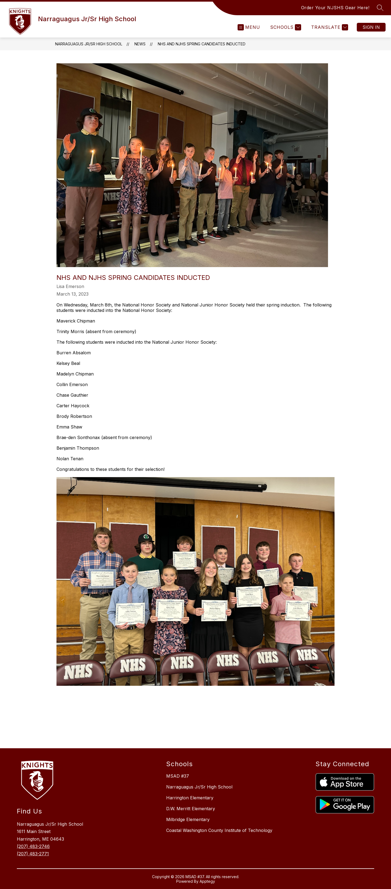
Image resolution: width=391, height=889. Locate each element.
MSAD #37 (177, 776)
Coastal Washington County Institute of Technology (219, 830)
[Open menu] (249, 27)
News (140, 44)
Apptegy (207, 881)
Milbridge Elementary (188, 819)
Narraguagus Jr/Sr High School (88, 44)
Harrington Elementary (189, 797)
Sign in (371, 27)
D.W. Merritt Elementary (190, 808)
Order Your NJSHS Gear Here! (335, 7)
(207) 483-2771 (33, 853)
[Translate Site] (329, 27)
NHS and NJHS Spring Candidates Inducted (201, 44)
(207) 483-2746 (33, 846)
